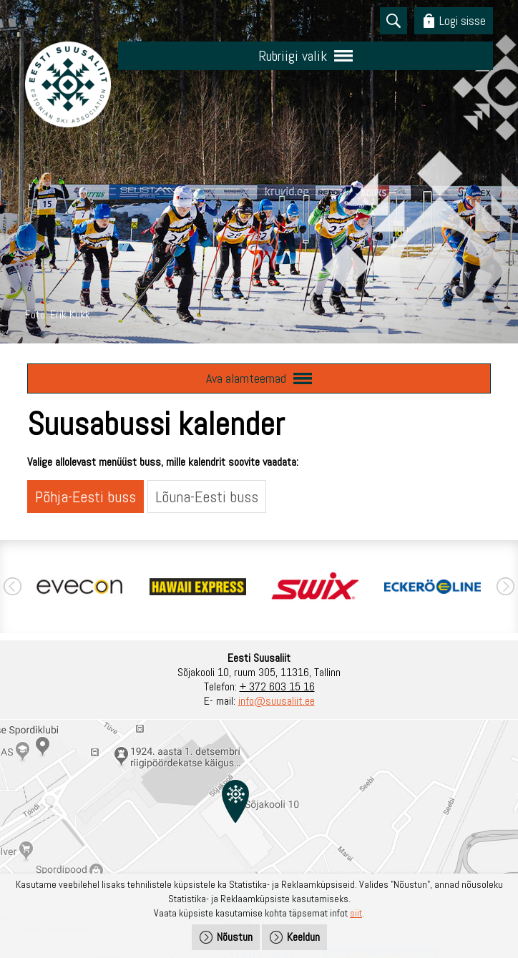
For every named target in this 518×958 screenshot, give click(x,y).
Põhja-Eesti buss (85, 497)
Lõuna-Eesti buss (206, 497)
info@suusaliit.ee (276, 700)
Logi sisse (462, 20)
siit (356, 912)
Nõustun (235, 936)
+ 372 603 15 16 (277, 686)
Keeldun (303, 936)
